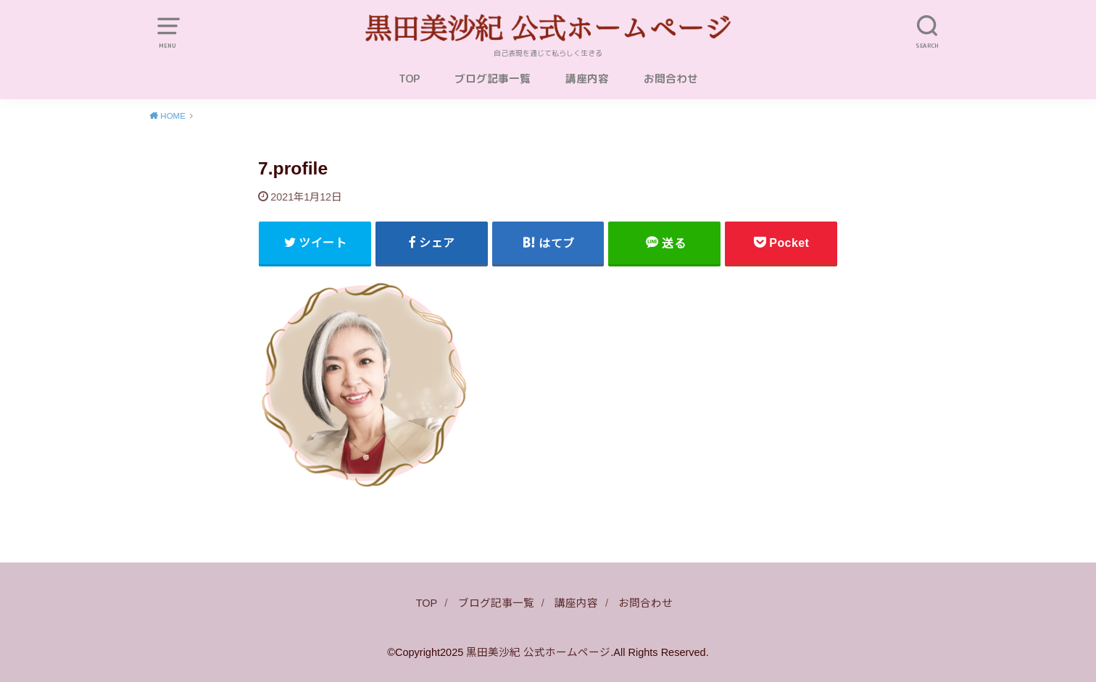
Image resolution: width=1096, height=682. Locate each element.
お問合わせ (671, 78)
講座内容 (587, 78)
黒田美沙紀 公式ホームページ (538, 652)
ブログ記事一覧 (492, 78)
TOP (409, 78)
